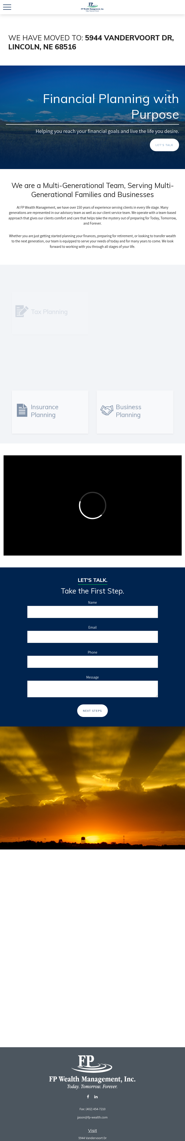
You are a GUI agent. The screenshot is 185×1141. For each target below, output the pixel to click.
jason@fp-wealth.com (92, 1117)
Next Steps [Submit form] (92, 710)
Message (92, 677)
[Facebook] (88, 1096)
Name (92, 602)
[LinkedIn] (96, 1096)
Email (92, 627)
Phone (92, 652)
